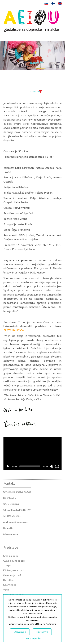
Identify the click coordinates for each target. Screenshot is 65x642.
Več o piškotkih (33, 638)
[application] (32, 453)
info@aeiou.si (11, 534)
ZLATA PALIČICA (13, 330)
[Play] (8, 466)
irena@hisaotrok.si (18, 522)
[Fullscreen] (57, 466)
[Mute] (51, 466)
